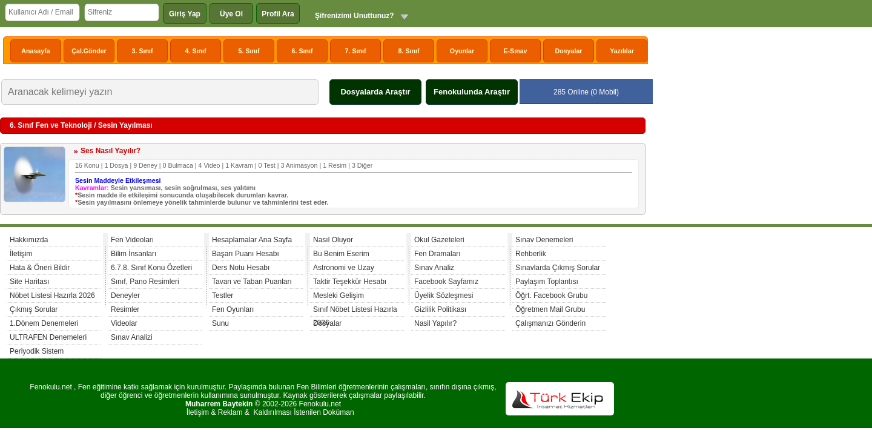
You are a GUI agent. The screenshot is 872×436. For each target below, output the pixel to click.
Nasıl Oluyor (333, 240)
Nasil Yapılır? (435, 323)
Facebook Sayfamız (446, 281)
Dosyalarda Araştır (375, 91)
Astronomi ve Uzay (343, 267)
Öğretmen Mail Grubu (550, 309)
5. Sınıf (249, 50)
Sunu (220, 323)
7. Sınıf (355, 50)
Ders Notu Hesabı (240, 267)
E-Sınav (515, 50)
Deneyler (125, 295)
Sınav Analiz (434, 267)
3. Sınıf (142, 50)
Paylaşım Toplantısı (546, 281)
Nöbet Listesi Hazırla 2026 (52, 295)
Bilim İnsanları (133, 253)
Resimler (125, 309)
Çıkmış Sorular (34, 309)
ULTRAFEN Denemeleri (48, 337)
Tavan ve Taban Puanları (252, 281)
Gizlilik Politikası (440, 309)
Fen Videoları (132, 240)
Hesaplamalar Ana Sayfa (252, 240)
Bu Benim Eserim (341, 253)
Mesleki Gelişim (338, 295)
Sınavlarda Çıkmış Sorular (557, 267)
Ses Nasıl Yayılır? (110, 151)
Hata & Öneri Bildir (40, 267)
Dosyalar (568, 50)
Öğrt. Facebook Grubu (551, 295)
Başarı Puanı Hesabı (245, 253)
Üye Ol (231, 14)
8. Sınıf (409, 50)
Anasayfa (35, 50)
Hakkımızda (29, 240)
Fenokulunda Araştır (472, 91)
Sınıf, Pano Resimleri (145, 281)
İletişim (21, 253)
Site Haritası (29, 281)
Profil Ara (278, 14)
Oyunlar (462, 50)
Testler (222, 295)
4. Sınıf (195, 50)
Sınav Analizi (132, 337)
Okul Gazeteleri (439, 240)
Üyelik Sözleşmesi (443, 295)
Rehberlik (530, 253)
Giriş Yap (184, 14)
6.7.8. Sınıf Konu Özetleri (151, 267)
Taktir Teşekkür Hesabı (349, 281)
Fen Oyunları (233, 309)
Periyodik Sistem (37, 351)
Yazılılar (622, 50)
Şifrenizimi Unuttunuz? (354, 16)
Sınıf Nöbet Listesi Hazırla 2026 (355, 311)
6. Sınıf (302, 50)
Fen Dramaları (437, 253)
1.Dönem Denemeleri (44, 323)
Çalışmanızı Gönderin (550, 323)
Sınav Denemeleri (544, 240)
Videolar (124, 323)
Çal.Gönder (88, 50)
